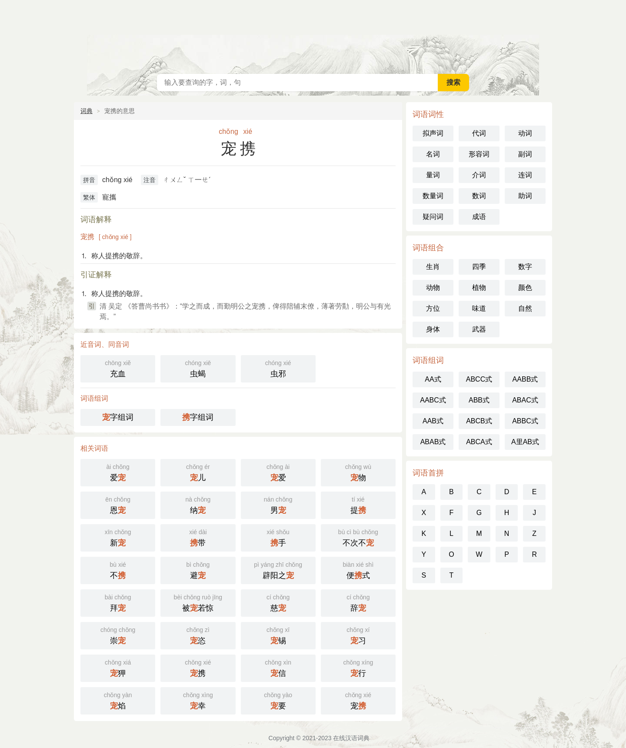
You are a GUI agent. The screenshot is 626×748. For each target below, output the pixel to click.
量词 (433, 175)
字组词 (117, 417)
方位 (433, 308)
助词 (525, 195)
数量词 (433, 195)
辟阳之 (278, 569)
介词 (479, 175)
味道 (479, 308)
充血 (117, 368)
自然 (525, 308)
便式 (358, 569)
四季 (479, 266)
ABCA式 (479, 441)
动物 (433, 287)
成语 (479, 216)
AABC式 (433, 400)
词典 (86, 111)
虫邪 (278, 368)
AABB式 (525, 379)
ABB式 (479, 400)
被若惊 (197, 602)
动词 (525, 133)
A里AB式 (525, 441)
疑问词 (433, 216)
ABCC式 (479, 379)
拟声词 (433, 133)
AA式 (433, 379)
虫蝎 (197, 368)
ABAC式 (525, 400)
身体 (433, 329)
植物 (479, 287)
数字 (525, 266)
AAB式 (433, 421)
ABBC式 (525, 421)
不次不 (358, 537)
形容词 (479, 154)
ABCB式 (479, 421)
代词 (479, 133)
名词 (433, 154)
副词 (525, 154)
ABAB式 (433, 441)
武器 (479, 329)
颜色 (525, 287)
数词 (479, 195)
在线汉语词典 (313, 35)
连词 (525, 175)
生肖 (433, 266)
